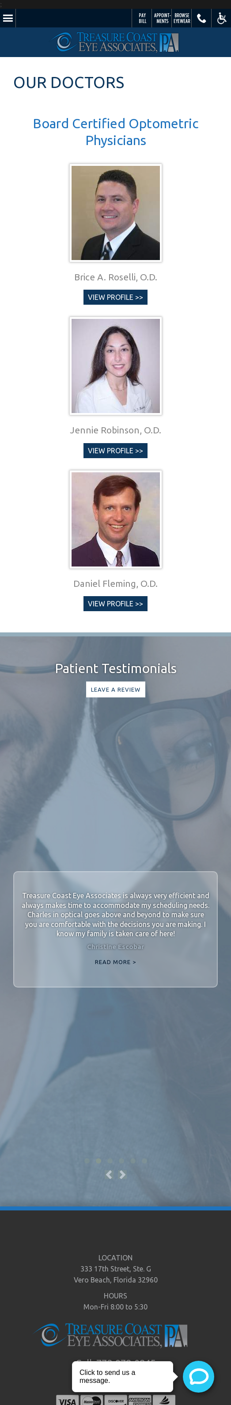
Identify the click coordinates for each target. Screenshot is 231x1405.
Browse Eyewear (182, 18)
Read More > (115, 962)
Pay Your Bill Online (142, 18)
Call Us (202, 18)
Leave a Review (115, 689)
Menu (7, 18)
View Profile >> (115, 297)
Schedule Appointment (162, 18)
